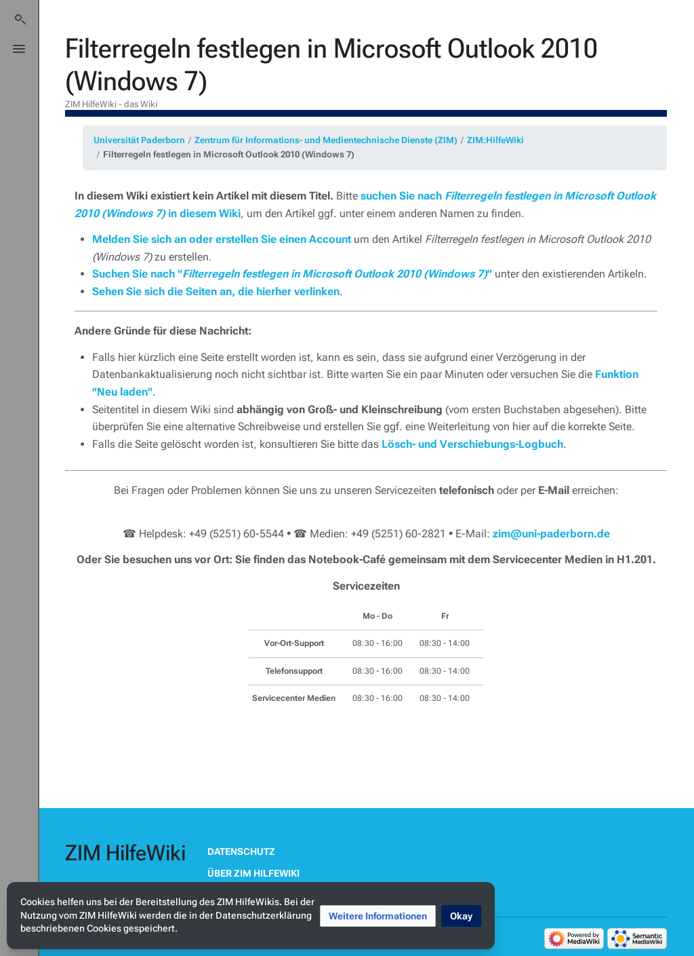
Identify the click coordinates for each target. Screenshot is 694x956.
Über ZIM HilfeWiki (253, 873)
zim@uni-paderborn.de (551, 533)
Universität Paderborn (139, 140)
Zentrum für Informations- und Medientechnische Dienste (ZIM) (326, 140)
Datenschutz (241, 851)
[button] (378, 916)
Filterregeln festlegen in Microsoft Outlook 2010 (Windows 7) (228, 154)
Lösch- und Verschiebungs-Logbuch (472, 444)
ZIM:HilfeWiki (495, 140)
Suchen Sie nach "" (292, 273)
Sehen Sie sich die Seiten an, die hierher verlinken (216, 291)
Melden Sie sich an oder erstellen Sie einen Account (221, 239)
